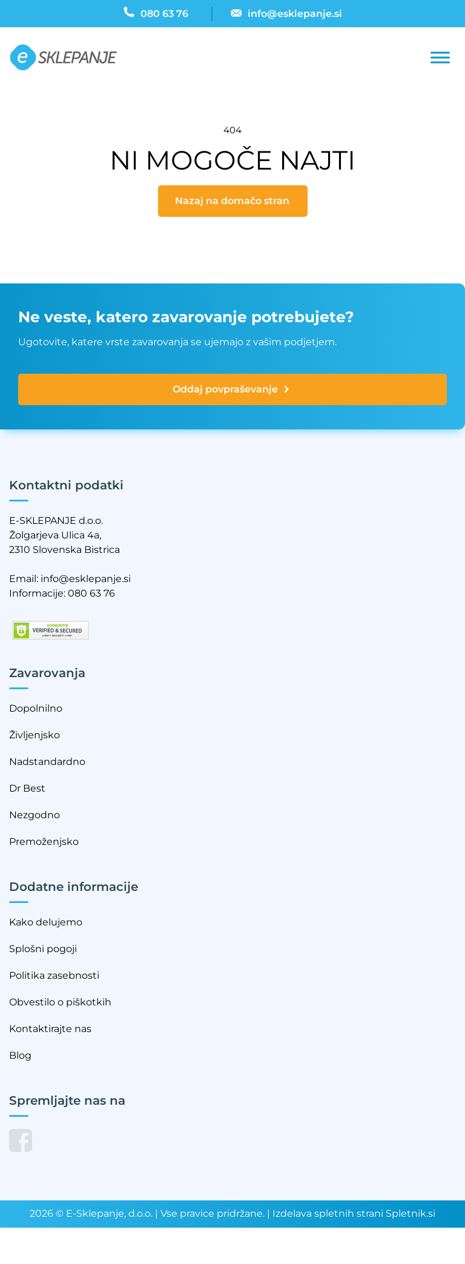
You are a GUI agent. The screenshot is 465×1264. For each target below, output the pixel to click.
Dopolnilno (35, 708)
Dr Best (27, 788)
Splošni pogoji (43, 949)
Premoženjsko (44, 841)
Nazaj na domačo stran (232, 201)
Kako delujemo (45, 922)
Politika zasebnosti (54, 975)
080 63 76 (91, 593)
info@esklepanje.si (86, 578)
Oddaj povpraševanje (232, 389)
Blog (20, 1055)
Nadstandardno (47, 761)
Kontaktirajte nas (50, 1028)
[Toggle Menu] (440, 58)
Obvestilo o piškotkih (60, 1002)
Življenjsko (34, 735)
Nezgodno (34, 815)
